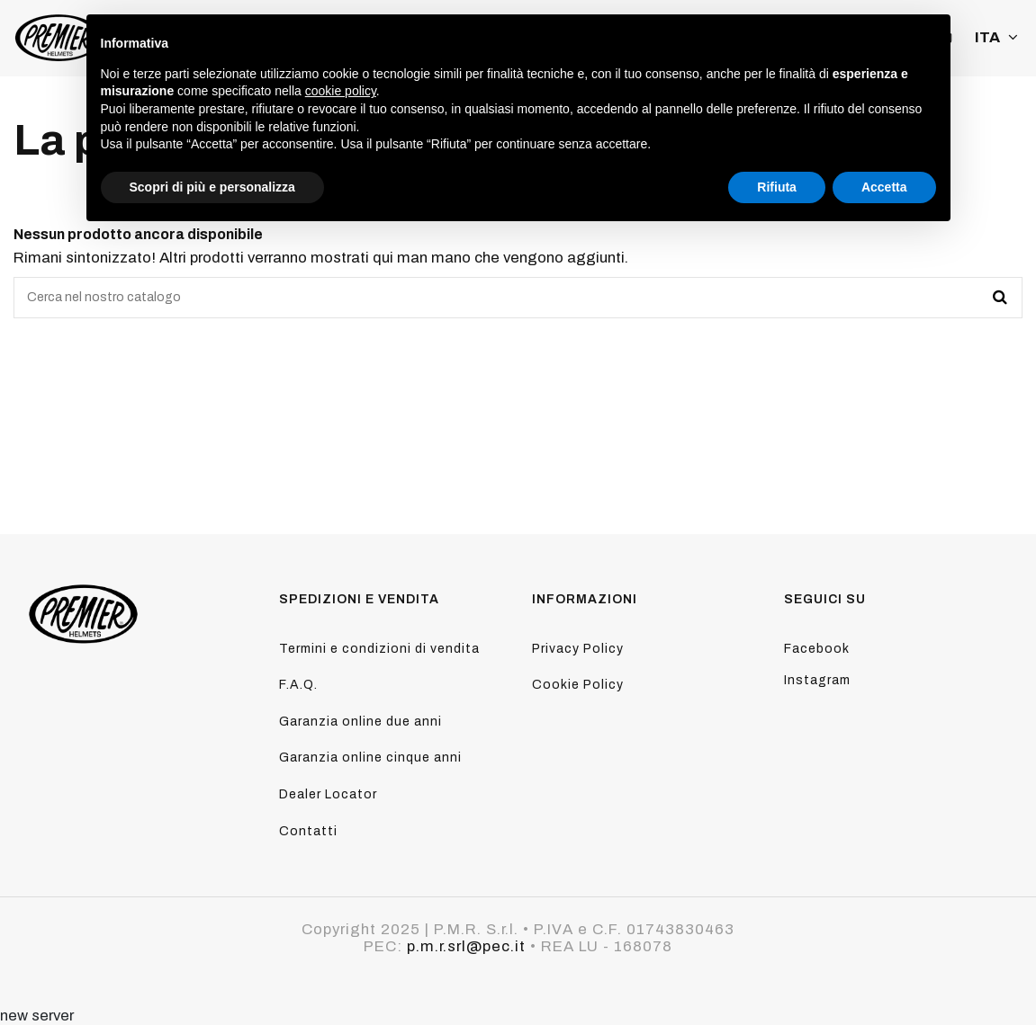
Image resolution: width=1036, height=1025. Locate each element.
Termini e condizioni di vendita (379, 648)
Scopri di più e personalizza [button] (212, 187)
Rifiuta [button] (777, 187)
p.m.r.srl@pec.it (466, 946)
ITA (998, 37)
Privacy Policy (578, 648)
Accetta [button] (884, 187)
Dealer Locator (328, 794)
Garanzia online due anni (360, 721)
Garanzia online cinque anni (370, 757)
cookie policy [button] (340, 91)
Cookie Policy (578, 684)
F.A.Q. (298, 684)
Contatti (308, 831)
